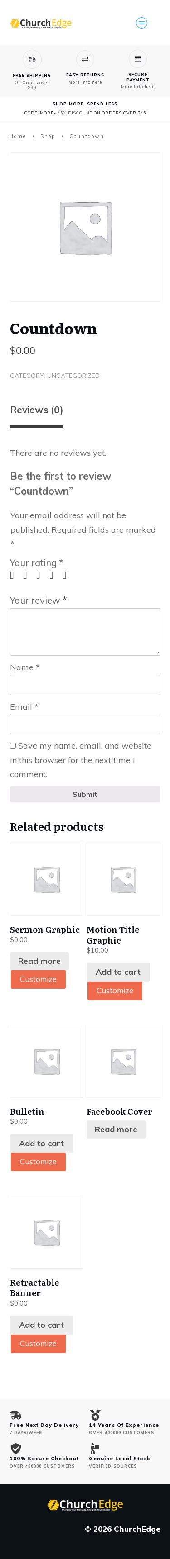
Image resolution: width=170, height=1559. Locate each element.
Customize (40, 979)
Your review (38, 600)
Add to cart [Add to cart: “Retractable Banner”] (41, 1326)
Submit (85, 794)
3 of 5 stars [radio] (41, 575)
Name (25, 667)
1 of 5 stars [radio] (15, 575)
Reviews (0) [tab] (36, 409)
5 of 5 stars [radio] (68, 575)
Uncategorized (73, 376)
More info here (85, 82)
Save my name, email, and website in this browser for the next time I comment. (80, 759)
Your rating (36, 562)
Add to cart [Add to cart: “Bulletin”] (41, 1144)
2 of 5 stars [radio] (28, 575)
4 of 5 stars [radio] (54, 575)
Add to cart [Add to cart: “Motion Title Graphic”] (118, 972)
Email (24, 706)
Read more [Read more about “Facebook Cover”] (116, 1130)
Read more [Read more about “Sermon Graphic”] (39, 961)
